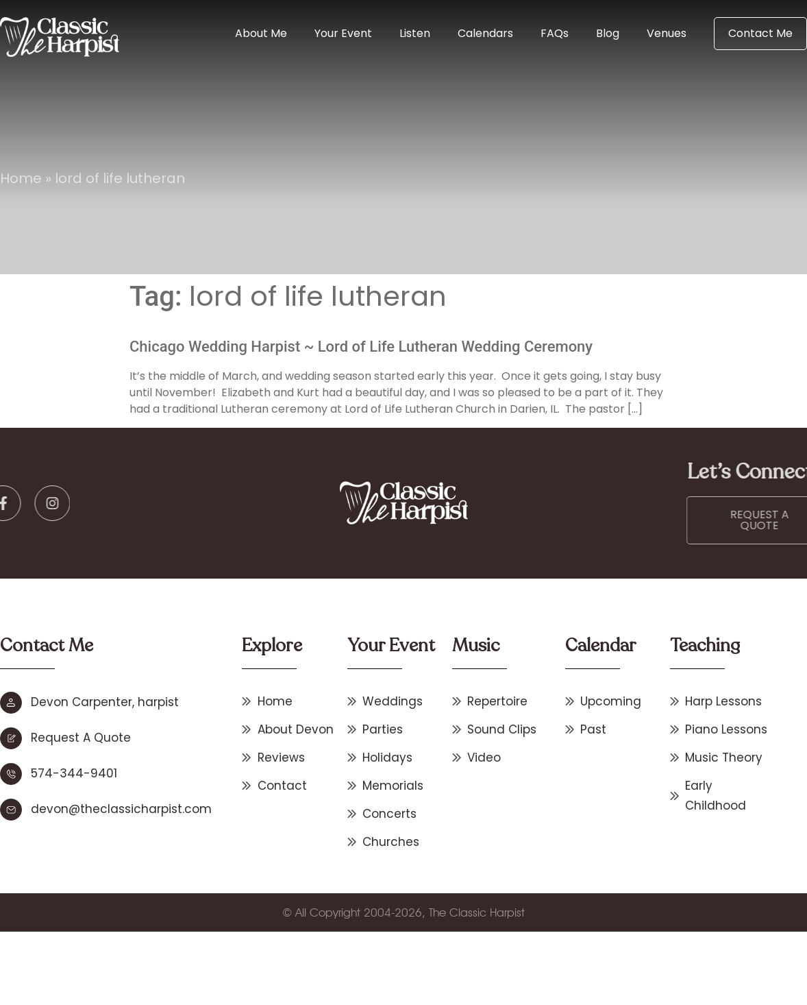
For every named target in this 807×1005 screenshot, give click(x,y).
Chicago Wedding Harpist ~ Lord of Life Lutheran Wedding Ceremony (361, 346)
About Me (261, 33)
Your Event (343, 33)
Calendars (485, 33)
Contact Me (760, 33)
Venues (666, 33)
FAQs (555, 33)
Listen (414, 33)
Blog (607, 33)
